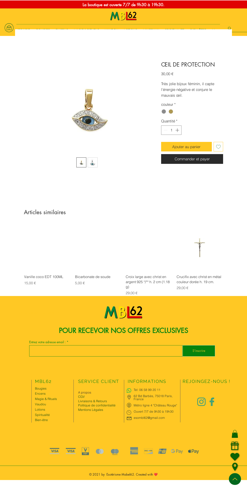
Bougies (40, 388)
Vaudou (40, 404)
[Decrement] (165, 130)
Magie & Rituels (46, 399)
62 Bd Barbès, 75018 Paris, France (153, 397)
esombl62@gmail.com (149, 418)
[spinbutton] (171, 130)
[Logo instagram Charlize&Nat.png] (201, 402)
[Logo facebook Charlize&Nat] (212, 402)
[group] (123, 260)
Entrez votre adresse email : (48, 342)
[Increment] (177, 130)
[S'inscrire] (199, 351)
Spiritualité (42, 415)
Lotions (40, 410)
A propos (84, 392)
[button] (235, 434)
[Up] (235, 479)
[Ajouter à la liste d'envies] (218, 147)
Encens (40, 394)
